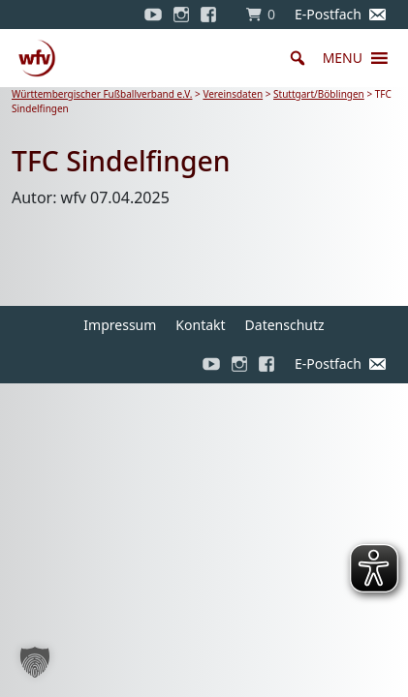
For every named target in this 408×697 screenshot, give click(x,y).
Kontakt (200, 325)
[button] (342, 58)
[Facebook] (213, 14)
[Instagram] (181, 14)
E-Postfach (328, 14)
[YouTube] (153, 14)
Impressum (119, 325)
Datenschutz (285, 325)
